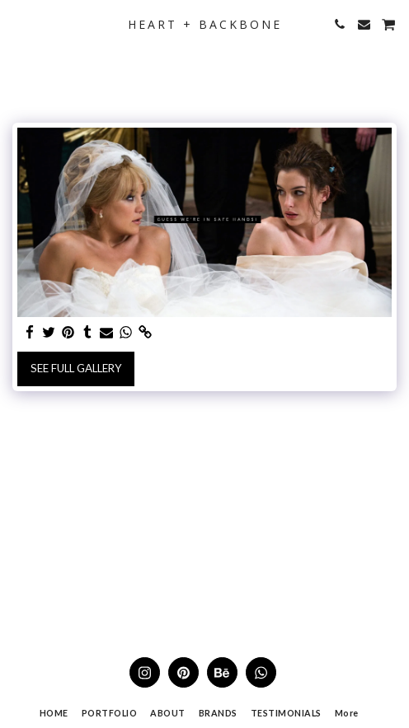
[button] (18, 24)
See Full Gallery (76, 368)
